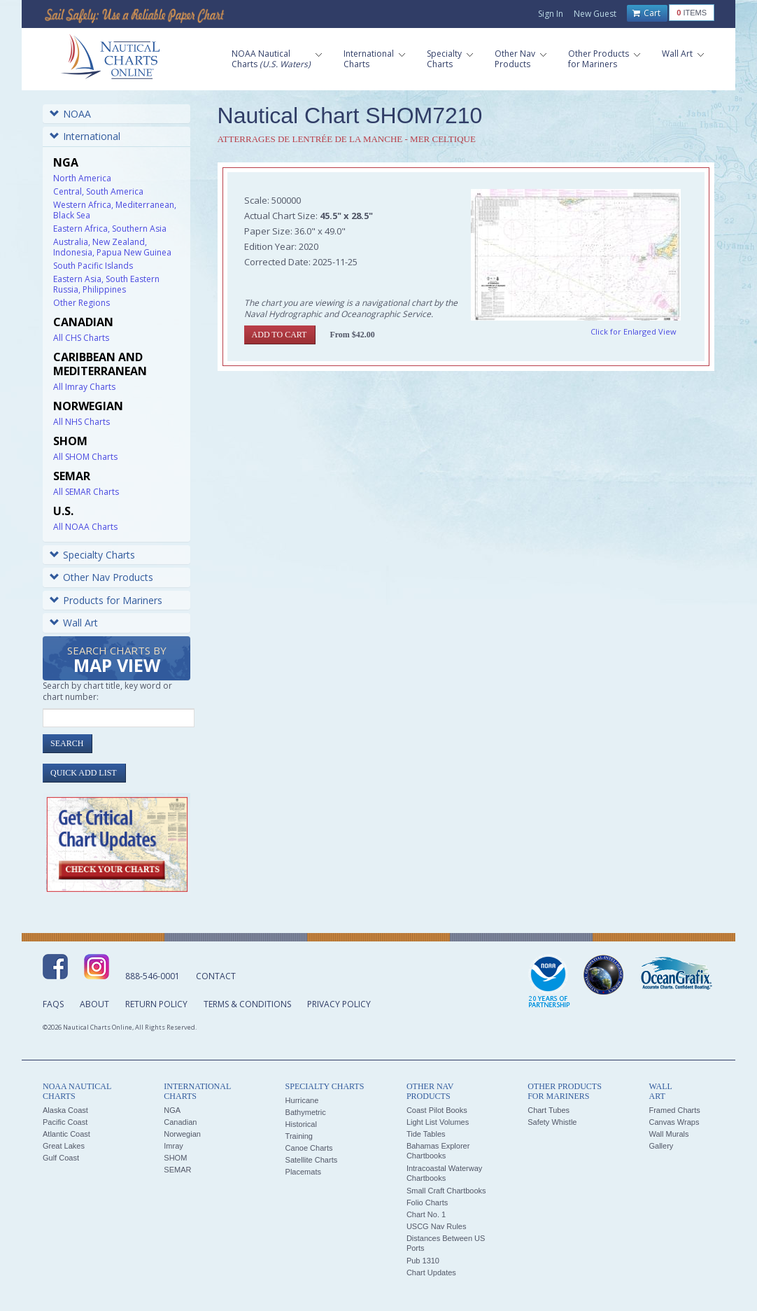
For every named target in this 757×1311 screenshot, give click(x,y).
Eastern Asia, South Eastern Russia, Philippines (106, 284)
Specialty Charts (92, 554)
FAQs (53, 1004)
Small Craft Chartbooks (446, 1190)
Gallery (661, 1146)
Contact (216, 976)
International (85, 136)
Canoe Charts (309, 1148)
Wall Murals (668, 1134)
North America (82, 178)
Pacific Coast (65, 1122)
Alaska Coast (65, 1110)
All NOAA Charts (85, 527)
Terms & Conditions (247, 1004)
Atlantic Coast (66, 1134)
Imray (173, 1146)
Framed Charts (674, 1110)
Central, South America (98, 191)
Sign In (550, 14)
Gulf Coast (61, 1158)
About (94, 1004)
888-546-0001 (152, 976)
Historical (301, 1124)
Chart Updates (431, 1272)
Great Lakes (64, 1146)
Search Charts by (117, 660)
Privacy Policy (339, 1004)
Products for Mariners (106, 600)
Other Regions (81, 303)
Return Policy (156, 1004)
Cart (646, 13)
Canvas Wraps (674, 1122)
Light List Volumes (437, 1122)
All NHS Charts (81, 422)
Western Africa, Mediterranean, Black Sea (114, 210)
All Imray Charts (84, 387)
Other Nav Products (101, 577)
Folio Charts (427, 1202)
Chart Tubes (548, 1110)
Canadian (180, 1122)
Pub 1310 (422, 1260)
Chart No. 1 (426, 1214)
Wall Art (74, 622)
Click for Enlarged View (633, 331)
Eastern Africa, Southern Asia (110, 228)
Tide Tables (426, 1134)
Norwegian (182, 1134)
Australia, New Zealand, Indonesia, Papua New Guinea (112, 247)
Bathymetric (305, 1112)
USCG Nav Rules (436, 1226)
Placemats (303, 1172)
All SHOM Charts (85, 457)
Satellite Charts (311, 1160)
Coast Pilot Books (436, 1110)
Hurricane (302, 1100)
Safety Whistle (552, 1122)
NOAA (70, 113)
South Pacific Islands (93, 266)
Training (299, 1136)
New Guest (595, 14)
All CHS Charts (81, 338)
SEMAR (177, 1169)
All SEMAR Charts (86, 492)
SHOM (175, 1158)
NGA (172, 1110)
